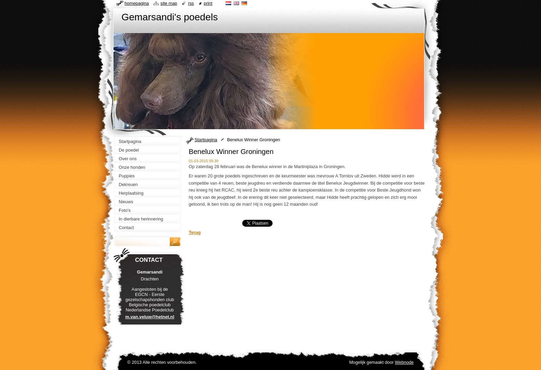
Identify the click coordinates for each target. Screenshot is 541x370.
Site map (168, 3)
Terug (195, 232)
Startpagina (206, 139)
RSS (191, 3)
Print (208, 3)
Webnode (404, 362)
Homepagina (137, 3)
